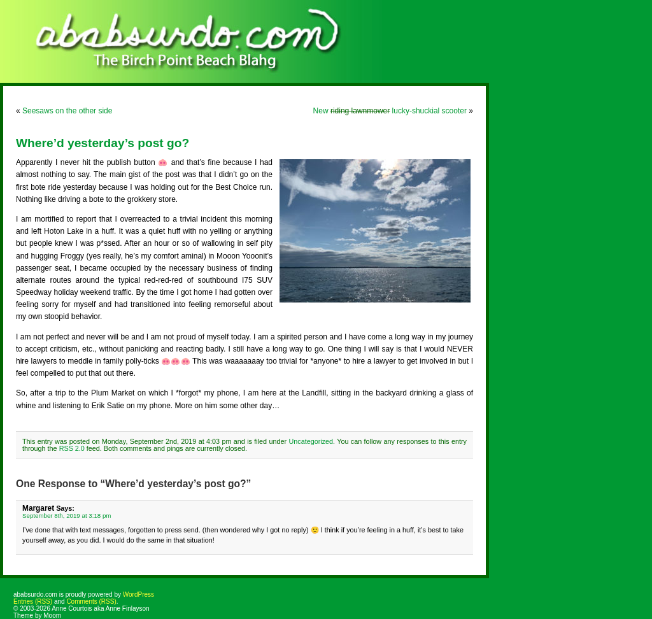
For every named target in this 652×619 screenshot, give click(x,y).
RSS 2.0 (72, 448)
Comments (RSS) (91, 601)
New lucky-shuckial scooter (390, 110)
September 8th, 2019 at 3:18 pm (66, 515)
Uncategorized (310, 441)
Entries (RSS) (32, 601)
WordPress (138, 594)
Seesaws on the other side (67, 110)
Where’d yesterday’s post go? (102, 143)
